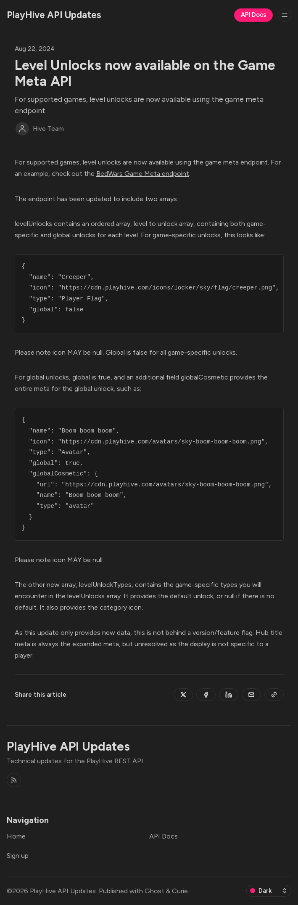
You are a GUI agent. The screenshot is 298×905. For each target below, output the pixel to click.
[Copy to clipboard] (274, 694)
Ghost (154, 891)
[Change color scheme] (269, 890)
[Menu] (284, 15)
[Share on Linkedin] (228, 694)
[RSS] (14, 780)
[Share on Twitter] (183, 694)
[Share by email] (251, 694)
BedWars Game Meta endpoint (142, 174)
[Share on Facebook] (206, 694)
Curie (180, 891)
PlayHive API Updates (63, 891)
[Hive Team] (22, 128)
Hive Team (48, 129)
